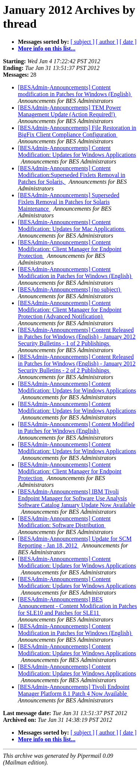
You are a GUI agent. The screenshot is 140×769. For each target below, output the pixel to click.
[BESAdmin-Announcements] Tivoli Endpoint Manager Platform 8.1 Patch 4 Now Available (74, 690)
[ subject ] (82, 42)
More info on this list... (46, 48)
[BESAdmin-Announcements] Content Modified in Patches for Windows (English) (76, 427)
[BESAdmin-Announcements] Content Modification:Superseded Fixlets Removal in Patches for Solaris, (71, 175)
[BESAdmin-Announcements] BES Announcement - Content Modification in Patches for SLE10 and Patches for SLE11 (77, 606)
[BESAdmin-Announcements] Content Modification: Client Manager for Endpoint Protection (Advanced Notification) (69, 310)
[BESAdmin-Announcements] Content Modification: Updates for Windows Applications (77, 151)
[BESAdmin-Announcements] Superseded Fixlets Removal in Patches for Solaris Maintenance (68, 202)
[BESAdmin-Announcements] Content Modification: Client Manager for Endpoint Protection (69, 249)
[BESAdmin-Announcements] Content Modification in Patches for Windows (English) (75, 272)
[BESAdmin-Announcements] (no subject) (70, 289)
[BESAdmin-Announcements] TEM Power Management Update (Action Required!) (69, 111)
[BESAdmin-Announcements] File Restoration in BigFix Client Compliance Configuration (77, 131)
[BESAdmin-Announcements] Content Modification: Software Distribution (64, 521)
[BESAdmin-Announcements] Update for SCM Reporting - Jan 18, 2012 (74, 542)
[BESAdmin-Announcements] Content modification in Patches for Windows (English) (75, 90)
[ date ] (127, 42)
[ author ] (107, 42)
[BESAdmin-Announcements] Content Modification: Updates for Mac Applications (71, 225)
